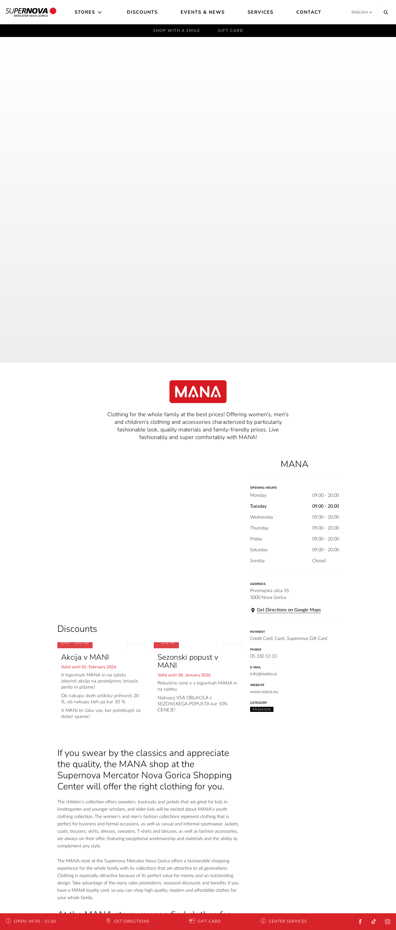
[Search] (384, 12)
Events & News (203, 12)
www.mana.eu (264, 692)
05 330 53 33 (263, 656)
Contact (308, 12)
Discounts (142, 12)
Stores (85, 12)
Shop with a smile (176, 31)
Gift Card (230, 31)
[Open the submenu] (100, 12)
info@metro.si (263, 674)
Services (260, 12)
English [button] (362, 12)
